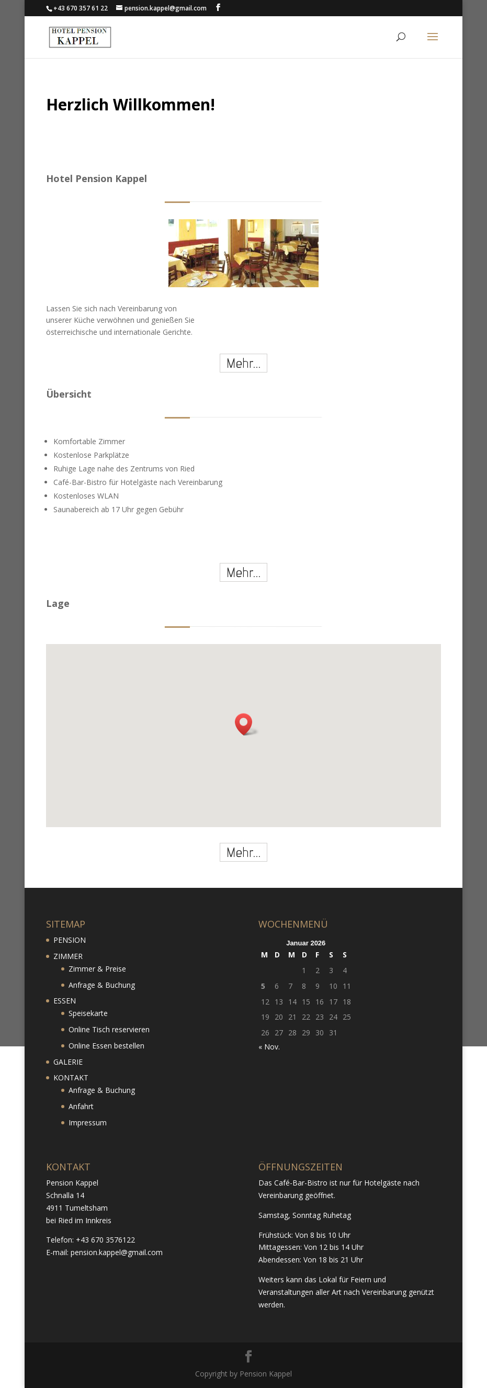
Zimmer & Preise (97, 969)
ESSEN (64, 1001)
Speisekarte (88, 1013)
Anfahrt (81, 1106)
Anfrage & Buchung (102, 985)
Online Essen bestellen (106, 1046)
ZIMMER (68, 956)
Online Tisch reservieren (109, 1029)
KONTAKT (70, 1077)
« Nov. (269, 1047)
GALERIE (68, 1062)
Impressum (88, 1122)
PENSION (69, 940)
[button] (247, 724)
